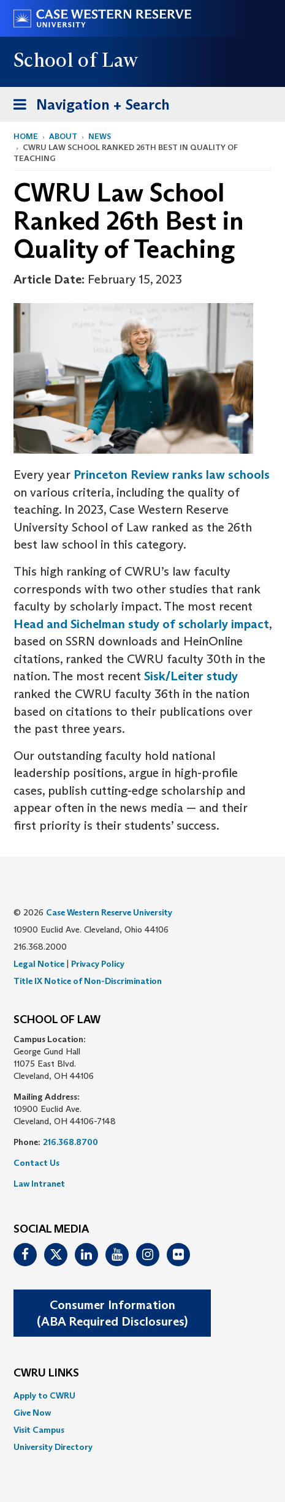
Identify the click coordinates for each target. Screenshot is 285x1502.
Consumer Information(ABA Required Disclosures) (112, 1313)
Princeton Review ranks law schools (172, 474)
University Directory (53, 1446)
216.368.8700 (70, 1141)
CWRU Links (46, 1373)
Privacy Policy (97, 963)
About (63, 136)
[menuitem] (142, 1395)
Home (25, 136)
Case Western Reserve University (109, 912)
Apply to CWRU (44, 1395)
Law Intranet (39, 1183)
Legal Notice (38, 963)
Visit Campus (38, 1429)
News (99, 136)
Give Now (32, 1412)
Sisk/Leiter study (191, 676)
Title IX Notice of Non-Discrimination (87, 980)
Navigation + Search (88, 107)
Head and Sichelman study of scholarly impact (141, 624)
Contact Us (36, 1162)
